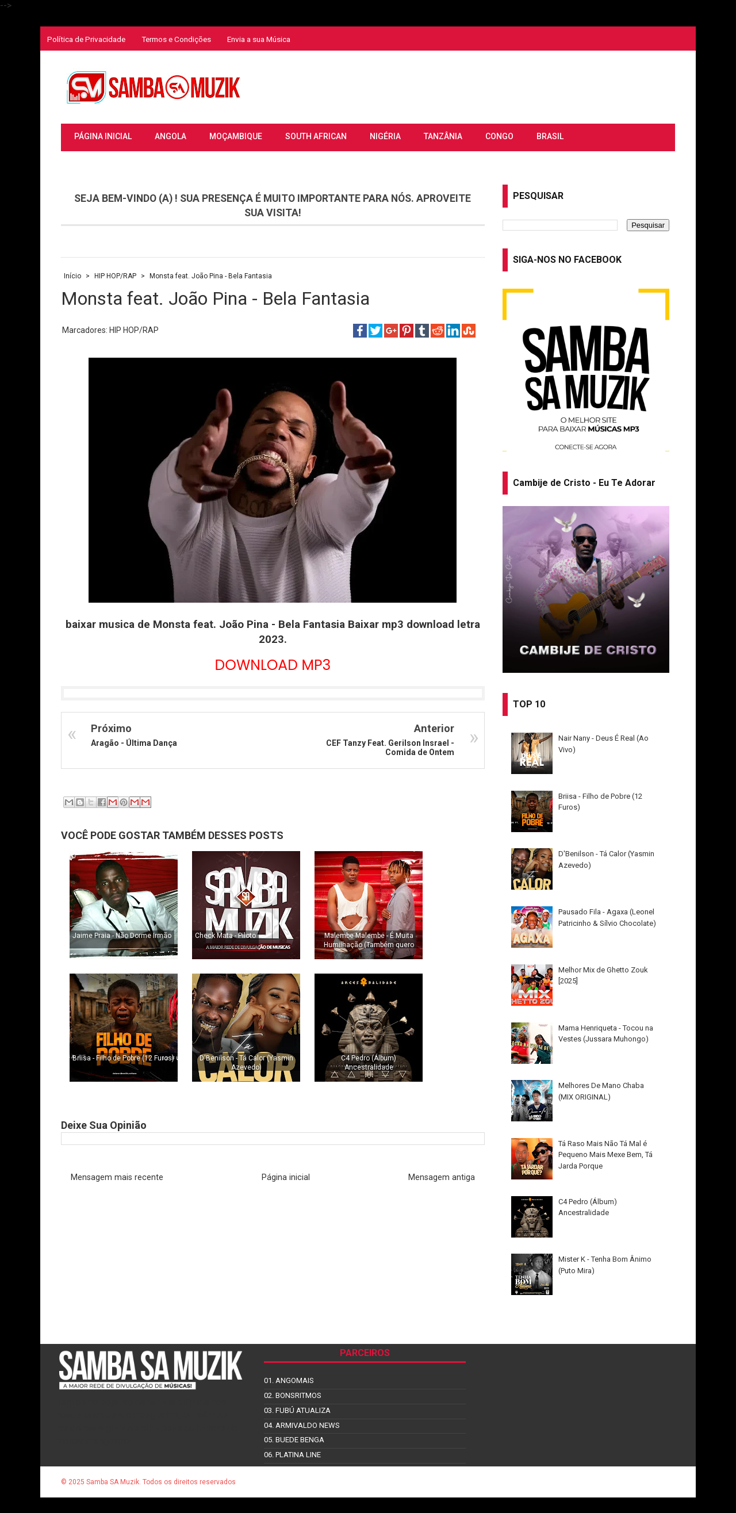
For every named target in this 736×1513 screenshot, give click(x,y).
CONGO (499, 136)
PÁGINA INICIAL (103, 136)
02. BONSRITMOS (292, 1395)
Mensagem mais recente (117, 1177)
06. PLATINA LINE (292, 1454)
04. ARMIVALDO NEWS (302, 1425)
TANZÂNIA (443, 136)
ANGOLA (170, 136)
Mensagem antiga (441, 1177)
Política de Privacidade (86, 39)
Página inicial (286, 1177)
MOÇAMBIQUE (235, 136)
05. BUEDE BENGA (294, 1439)
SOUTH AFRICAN (316, 136)
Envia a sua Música (258, 39)
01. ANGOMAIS (289, 1380)
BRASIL (550, 136)
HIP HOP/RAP (134, 330)
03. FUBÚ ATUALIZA (297, 1410)
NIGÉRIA (385, 136)
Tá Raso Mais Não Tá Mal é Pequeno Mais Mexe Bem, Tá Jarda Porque (605, 1154)
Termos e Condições (176, 39)
